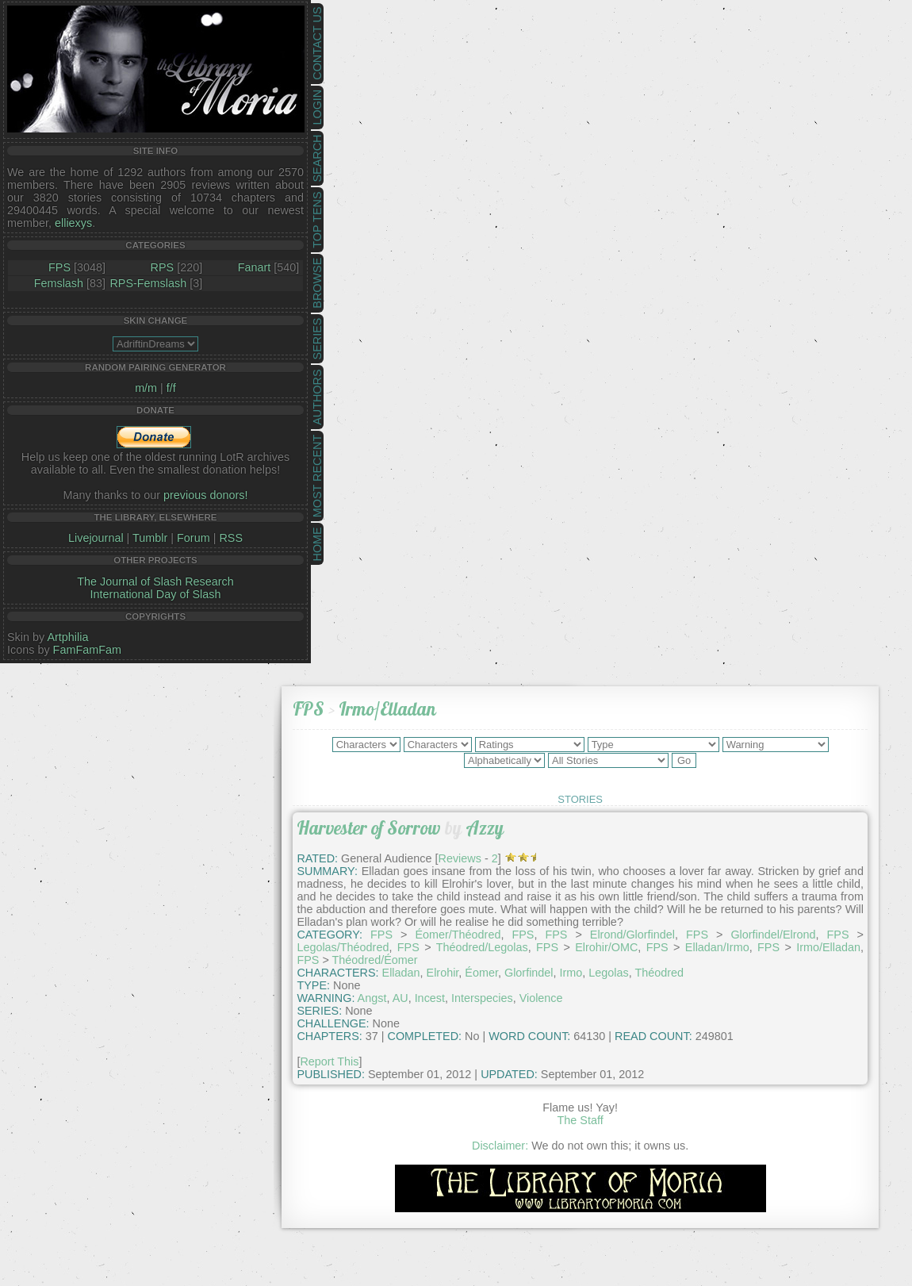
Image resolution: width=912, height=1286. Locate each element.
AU (400, 998)
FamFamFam (87, 649)
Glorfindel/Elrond (772, 934)
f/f (171, 388)
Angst (372, 998)
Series (317, 339)
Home (317, 544)
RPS (162, 267)
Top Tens (317, 220)
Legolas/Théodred (343, 947)
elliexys (73, 223)
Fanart (254, 267)
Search (317, 158)
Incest (430, 998)
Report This (329, 1061)
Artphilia (67, 637)
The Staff (581, 1120)
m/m (146, 388)
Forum (193, 538)
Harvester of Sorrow (369, 827)
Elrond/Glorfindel (632, 934)
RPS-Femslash (147, 283)
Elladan (401, 972)
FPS (59, 267)
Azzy (485, 827)
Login (317, 107)
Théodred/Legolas (482, 947)
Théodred (659, 972)
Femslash (58, 283)
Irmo (571, 972)
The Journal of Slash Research (155, 581)
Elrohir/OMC (606, 947)
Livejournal (96, 538)
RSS (231, 538)
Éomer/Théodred (457, 934)
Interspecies (482, 998)
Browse (317, 283)
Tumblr (149, 538)
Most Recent (317, 476)
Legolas (608, 972)
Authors (317, 396)
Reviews (460, 858)
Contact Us (317, 43)
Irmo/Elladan (387, 708)
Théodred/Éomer (375, 960)
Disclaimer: (500, 1145)
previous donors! (205, 495)
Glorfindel (529, 972)
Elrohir (443, 972)
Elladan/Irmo (717, 947)
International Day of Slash (155, 594)
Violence (541, 998)
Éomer (481, 972)
